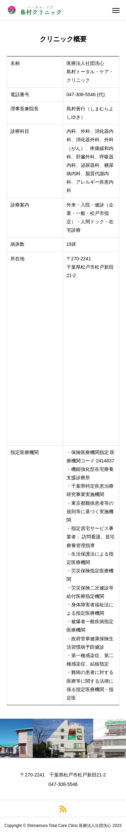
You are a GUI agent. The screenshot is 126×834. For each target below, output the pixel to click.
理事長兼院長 (24, 108)
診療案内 (19, 204)
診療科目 (19, 131)
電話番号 (19, 94)
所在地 (17, 258)
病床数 (17, 244)
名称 (15, 63)
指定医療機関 (24, 452)
